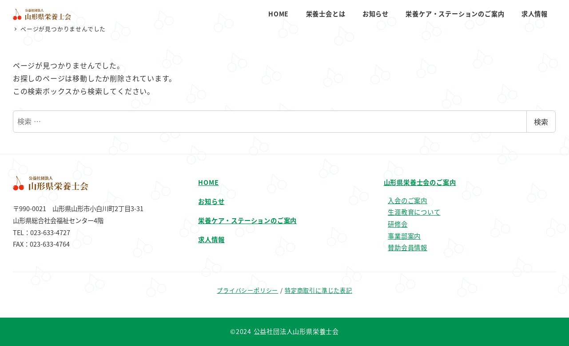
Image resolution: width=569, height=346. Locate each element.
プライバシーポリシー (247, 290)
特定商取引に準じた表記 (318, 290)
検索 (541, 121)
